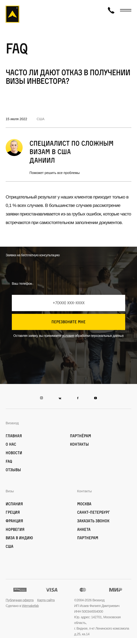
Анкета (84, 529)
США (41, 119)
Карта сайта (46, 600)
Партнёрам (80, 435)
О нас (11, 444)
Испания (14, 503)
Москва (84, 503)
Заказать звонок (93, 520)
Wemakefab (30, 606)
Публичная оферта (19, 600)
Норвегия (15, 529)
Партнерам (87, 537)
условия (68, 336)
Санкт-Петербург (93, 512)
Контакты (79, 444)
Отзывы (13, 469)
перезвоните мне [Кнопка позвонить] (68, 321)
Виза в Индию (19, 537)
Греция (13, 512)
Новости (14, 452)
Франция (14, 520)
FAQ (9, 461)
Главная (14, 435)
